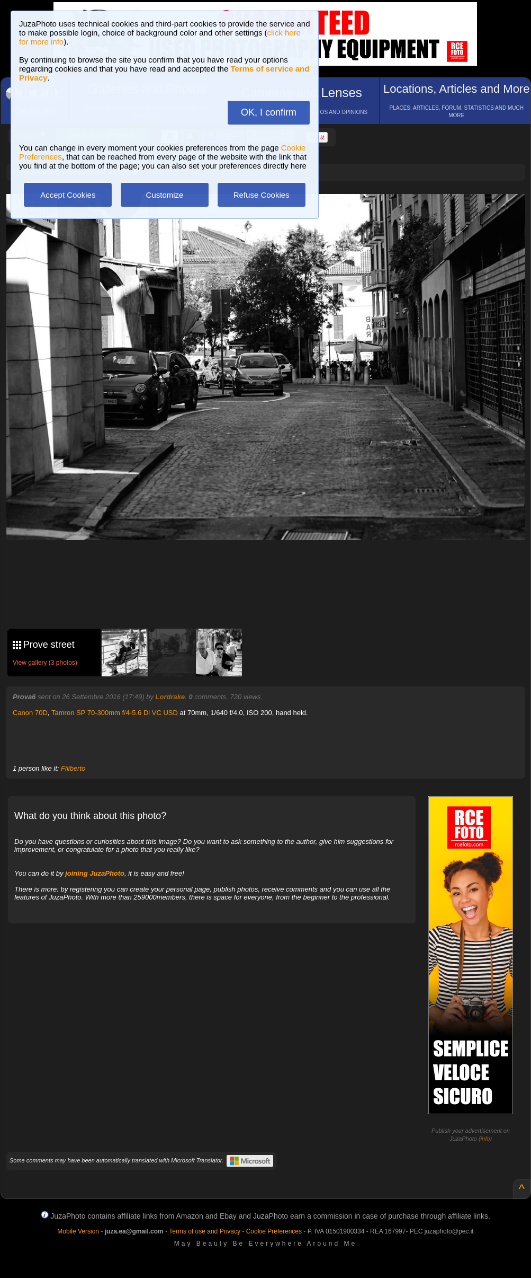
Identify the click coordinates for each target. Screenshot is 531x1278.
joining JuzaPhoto (94, 873)
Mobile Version (78, 1231)
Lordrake (170, 697)
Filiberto (73, 768)
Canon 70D (30, 713)
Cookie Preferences (274, 1231)
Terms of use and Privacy (204, 1231)
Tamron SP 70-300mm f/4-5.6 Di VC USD (114, 713)
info (485, 1138)
